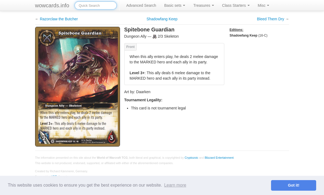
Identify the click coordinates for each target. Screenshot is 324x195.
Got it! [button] (293, 185)
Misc (263, 5)
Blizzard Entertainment (219, 157)
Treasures (203, 5)
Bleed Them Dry (270, 19)
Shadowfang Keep (161, 19)
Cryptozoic (191, 157)
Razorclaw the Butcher (59, 19)
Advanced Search (141, 5)
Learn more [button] (175, 185)
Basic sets (174, 5)
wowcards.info (52, 5)
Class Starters (236, 5)
